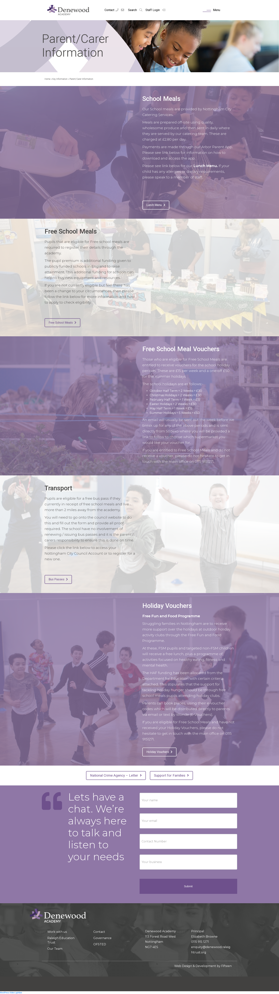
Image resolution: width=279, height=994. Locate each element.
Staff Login (155, 10)
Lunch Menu (155, 205)
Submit (188, 886)
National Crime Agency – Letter (116, 775)
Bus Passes (58, 579)
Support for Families (171, 775)
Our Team (54, 948)
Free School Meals (62, 322)
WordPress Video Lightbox (11, 993)
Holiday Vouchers (159, 752)
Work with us (57, 932)
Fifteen (226, 966)
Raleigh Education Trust (60, 940)
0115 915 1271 (200, 941)
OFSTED (99, 944)
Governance (102, 938)
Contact (109, 10)
